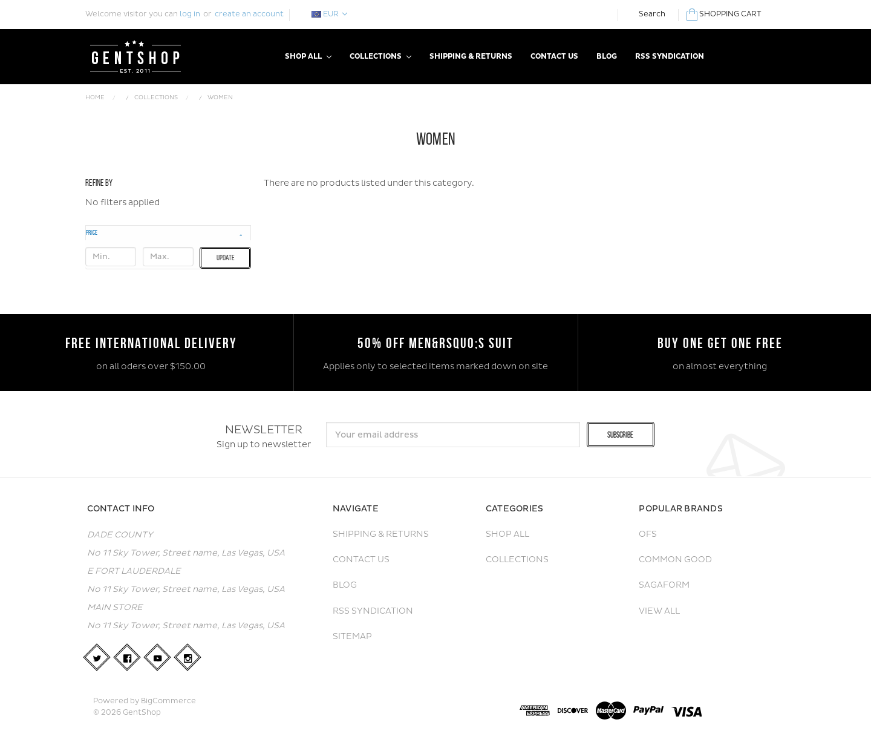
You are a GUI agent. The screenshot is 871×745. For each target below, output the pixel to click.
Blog (606, 56)
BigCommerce (168, 701)
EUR (329, 14)
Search (652, 14)
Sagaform (664, 585)
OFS (648, 534)
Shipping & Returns (470, 56)
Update (226, 257)
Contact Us (554, 56)
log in (190, 14)
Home (95, 97)
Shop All (308, 56)
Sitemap (352, 636)
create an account (249, 14)
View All (659, 611)
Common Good (675, 559)
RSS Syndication (669, 56)
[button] (168, 232)
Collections (380, 56)
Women (220, 97)
